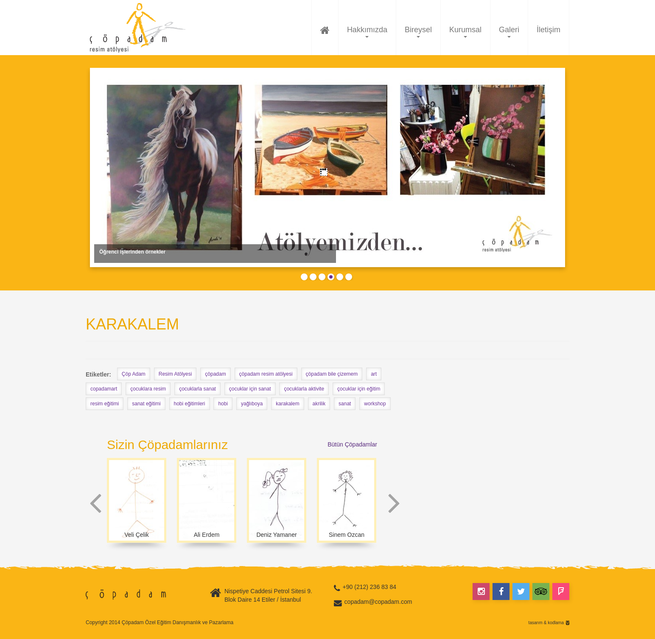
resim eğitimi (104, 404)
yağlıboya (252, 404)
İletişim (548, 29)
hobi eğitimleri (189, 404)
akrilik (319, 404)
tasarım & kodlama (546, 623)
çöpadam (215, 374)
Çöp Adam (134, 374)
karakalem (287, 404)
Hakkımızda (367, 31)
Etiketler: (98, 374)
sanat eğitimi (146, 404)
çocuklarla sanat (197, 389)
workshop (375, 404)
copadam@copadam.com (378, 601)
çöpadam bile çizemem (332, 374)
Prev (95, 503)
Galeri (509, 31)
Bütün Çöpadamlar (352, 444)
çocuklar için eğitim (358, 389)
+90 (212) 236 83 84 (370, 586)
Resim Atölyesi (175, 374)
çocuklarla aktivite (304, 389)
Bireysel (418, 31)
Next (394, 503)
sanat (345, 404)
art (374, 374)
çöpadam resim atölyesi (266, 374)
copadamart (103, 389)
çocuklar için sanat (250, 389)
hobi (223, 404)
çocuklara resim (148, 389)
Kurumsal (465, 31)
